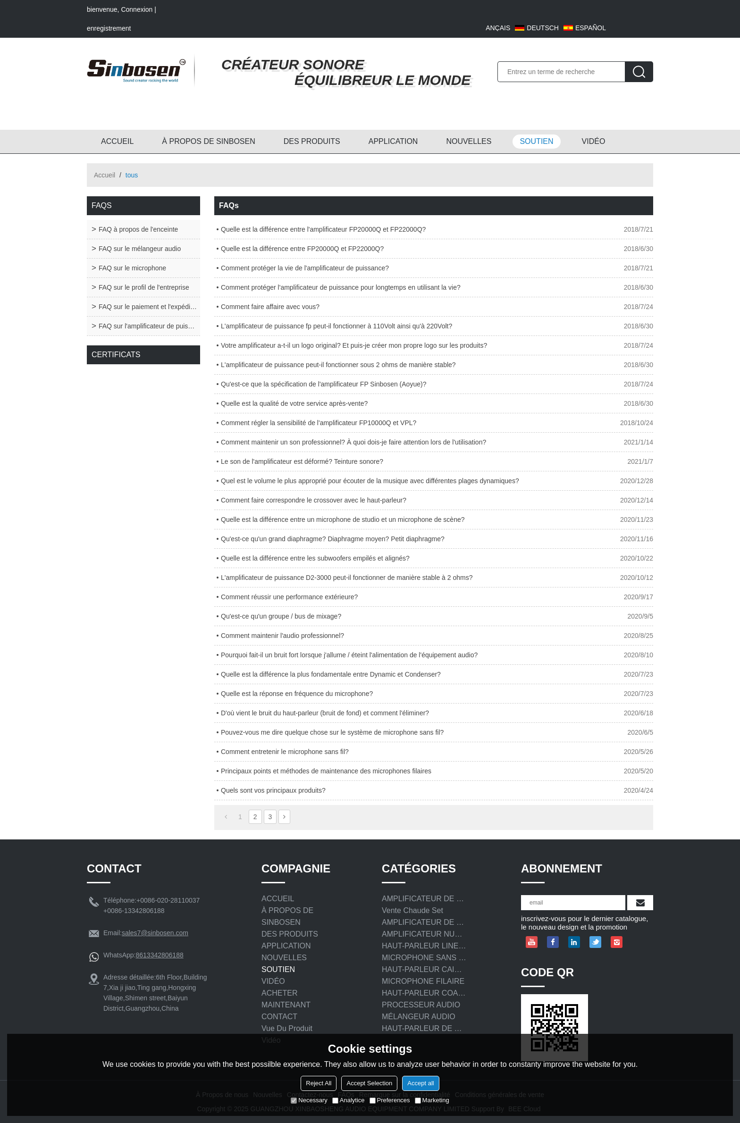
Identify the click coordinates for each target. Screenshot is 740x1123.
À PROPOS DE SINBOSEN (208, 141)
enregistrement (109, 28)
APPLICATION (393, 141)
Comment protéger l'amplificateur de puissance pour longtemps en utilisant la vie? (341, 287)
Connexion (136, 9)
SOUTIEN (536, 141)
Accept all (420, 1083)
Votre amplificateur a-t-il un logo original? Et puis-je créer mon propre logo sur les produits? (354, 345)
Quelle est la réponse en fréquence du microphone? (297, 693)
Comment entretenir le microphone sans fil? (285, 751)
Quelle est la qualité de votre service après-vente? (294, 403)
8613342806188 (159, 955)
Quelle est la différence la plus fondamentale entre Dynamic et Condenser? (331, 674)
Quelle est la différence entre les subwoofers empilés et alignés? (315, 558)
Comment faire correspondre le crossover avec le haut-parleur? (313, 500)
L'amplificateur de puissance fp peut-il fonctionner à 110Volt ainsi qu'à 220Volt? (336, 326)
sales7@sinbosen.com (155, 933)
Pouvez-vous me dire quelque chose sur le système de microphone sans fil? (332, 732)
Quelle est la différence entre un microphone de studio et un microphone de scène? (343, 519)
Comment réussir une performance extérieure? (289, 597)
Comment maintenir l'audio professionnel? (282, 635)
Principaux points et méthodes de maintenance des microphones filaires (326, 771)
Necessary (309, 1100)
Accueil (104, 175)
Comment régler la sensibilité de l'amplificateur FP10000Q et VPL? (318, 423)
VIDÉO (593, 141)
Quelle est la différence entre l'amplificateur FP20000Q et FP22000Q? (323, 229)
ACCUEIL (117, 141)
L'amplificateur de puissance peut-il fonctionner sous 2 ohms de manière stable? (338, 365)
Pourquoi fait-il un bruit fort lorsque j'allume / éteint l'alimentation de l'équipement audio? (349, 655)
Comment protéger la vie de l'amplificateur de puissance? (305, 268)
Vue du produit (286, 1028)
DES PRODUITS (312, 141)
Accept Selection (369, 1083)
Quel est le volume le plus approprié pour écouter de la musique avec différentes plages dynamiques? (370, 481)
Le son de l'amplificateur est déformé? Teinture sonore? (302, 461)
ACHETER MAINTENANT (286, 999)
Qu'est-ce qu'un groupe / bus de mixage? (281, 616)
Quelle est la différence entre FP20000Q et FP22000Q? (302, 248)
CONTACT (279, 1017)
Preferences (390, 1100)
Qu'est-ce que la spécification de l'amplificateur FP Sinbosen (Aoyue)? (323, 384)
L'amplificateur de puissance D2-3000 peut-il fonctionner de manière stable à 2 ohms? (346, 577)
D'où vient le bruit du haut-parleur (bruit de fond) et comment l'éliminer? (325, 713)
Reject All (318, 1083)
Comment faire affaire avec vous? (270, 306)
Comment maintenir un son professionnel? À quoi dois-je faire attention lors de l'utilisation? (353, 442)
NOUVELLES (468, 141)
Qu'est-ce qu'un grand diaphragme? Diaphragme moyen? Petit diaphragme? (333, 539)
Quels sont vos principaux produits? (273, 790)
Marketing (432, 1100)
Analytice (348, 1100)
